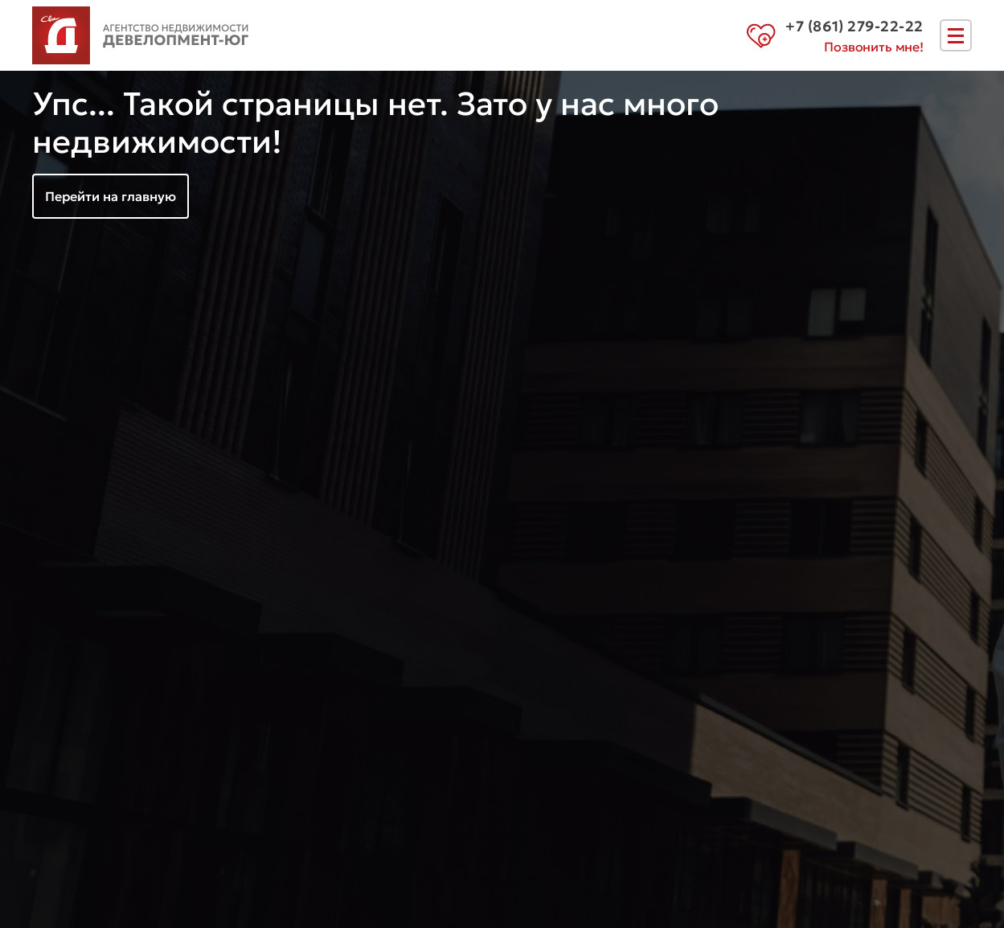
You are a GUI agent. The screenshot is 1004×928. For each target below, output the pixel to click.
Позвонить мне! (874, 47)
